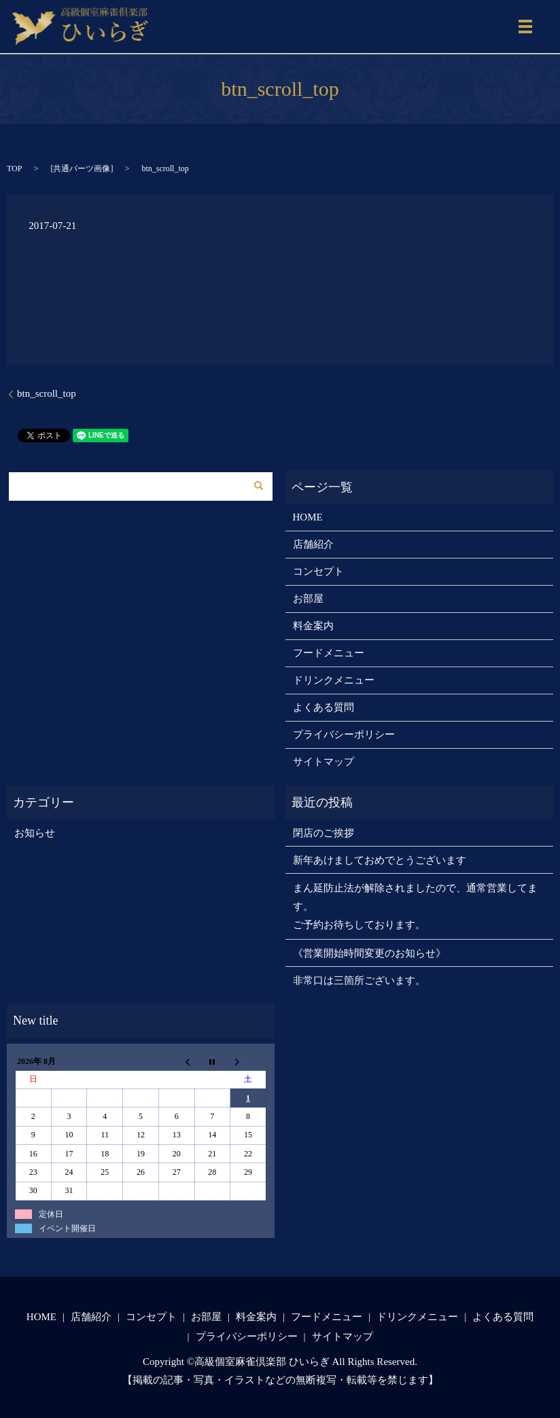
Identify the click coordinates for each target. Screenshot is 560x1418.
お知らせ (34, 833)
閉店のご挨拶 (323, 833)
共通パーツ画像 (81, 168)
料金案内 (313, 625)
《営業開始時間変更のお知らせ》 (369, 953)
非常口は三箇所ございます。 (359, 980)
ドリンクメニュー (333, 680)
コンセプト (318, 571)
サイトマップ (323, 761)
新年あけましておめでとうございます (379, 860)
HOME (308, 517)
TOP (14, 168)
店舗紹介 (313, 544)
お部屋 (308, 598)
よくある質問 (323, 707)
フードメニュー (328, 653)
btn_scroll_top (46, 393)
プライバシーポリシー (344, 734)
